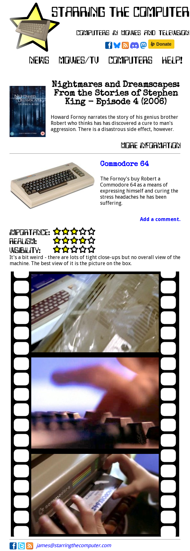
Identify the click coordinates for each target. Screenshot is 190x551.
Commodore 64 (124, 164)
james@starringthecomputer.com (73, 545)
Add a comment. (160, 219)
